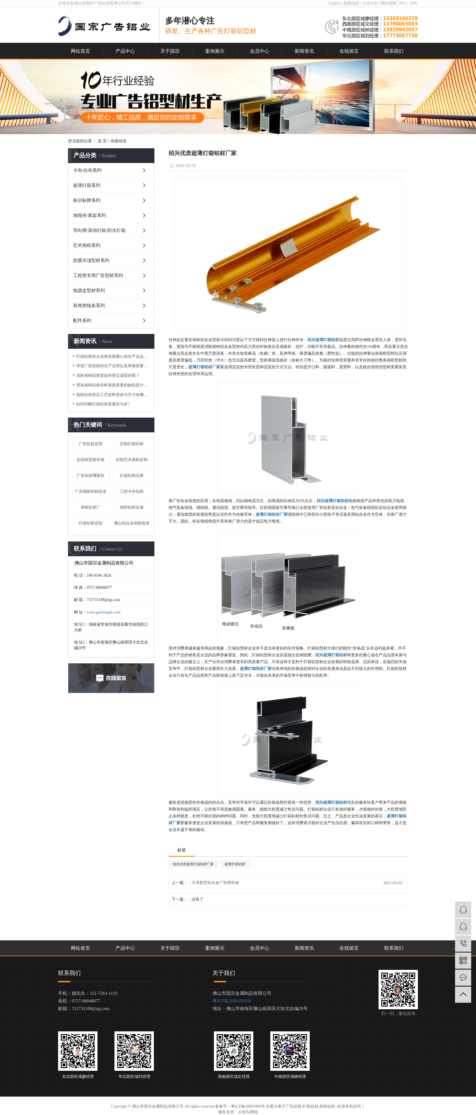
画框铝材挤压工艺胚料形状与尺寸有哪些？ (113, 395)
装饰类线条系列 (89, 305)
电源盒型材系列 (89, 290)
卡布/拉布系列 (87, 170)
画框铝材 (327, 1106)
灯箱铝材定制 (91, 523)
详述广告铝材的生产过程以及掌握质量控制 (113, 366)
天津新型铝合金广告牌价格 (215, 883)
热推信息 (351, 3)
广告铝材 (293, 1106)
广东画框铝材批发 (91, 491)
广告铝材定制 (91, 444)
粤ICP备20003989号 (231, 1000)
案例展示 (214, 51)
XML (413, 3)
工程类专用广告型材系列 (98, 275)
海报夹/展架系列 (89, 215)
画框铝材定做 (132, 507)
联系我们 (393, 51)
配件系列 (82, 320)
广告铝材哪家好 (91, 475)
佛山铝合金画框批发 (132, 523)
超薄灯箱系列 (86, 185)
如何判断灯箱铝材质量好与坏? (102, 404)
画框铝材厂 (91, 507)
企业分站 (370, 3)
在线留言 (349, 51)
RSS (402, 3)
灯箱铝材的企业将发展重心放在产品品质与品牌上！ (113, 356)
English (334, 3)
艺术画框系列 (86, 245)
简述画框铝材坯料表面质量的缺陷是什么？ (113, 385)
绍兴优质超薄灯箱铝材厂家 (193, 864)
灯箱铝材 (310, 1106)
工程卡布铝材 (132, 491)
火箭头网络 (248, 1112)
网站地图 (388, 3)
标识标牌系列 (86, 200)
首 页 (102, 141)
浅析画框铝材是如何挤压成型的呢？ (108, 375)
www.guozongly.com (103, 612)
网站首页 (80, 51)
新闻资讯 (304, 51)
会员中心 (259, 51)
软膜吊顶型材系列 (91, 260)
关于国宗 (170, 51)
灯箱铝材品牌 (132, 475)
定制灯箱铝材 (132, 444)
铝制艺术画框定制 (132, 460)
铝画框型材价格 (91, 460)
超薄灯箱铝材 (235, 864)
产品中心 (125, 51)
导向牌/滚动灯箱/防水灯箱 (99, 230)
